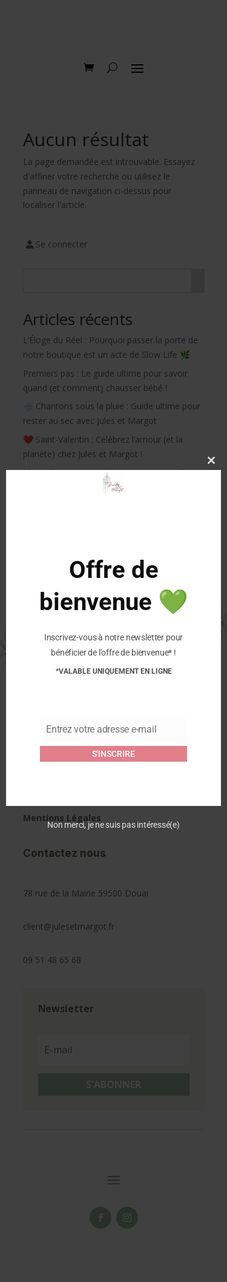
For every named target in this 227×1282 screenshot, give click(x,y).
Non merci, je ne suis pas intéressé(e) (113, 825)
